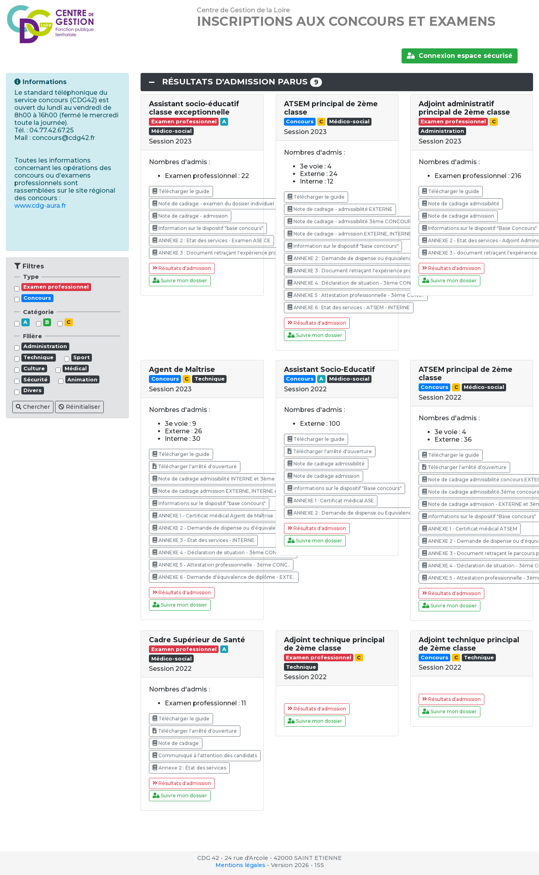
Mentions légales (240, 865)
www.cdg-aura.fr (40, 205)
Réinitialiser (79, 406)
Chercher (33, 406)
